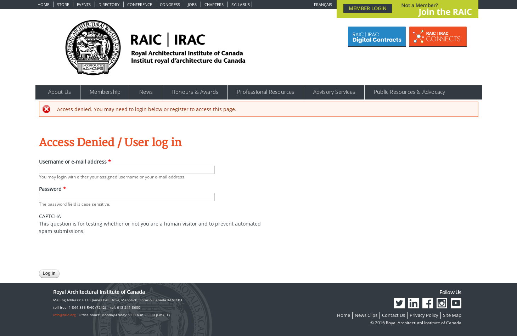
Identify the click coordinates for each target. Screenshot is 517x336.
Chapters (214, 4)
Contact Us (393, 315)
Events (84, 4)
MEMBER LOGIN (368, 8)
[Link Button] (377, 37)
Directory (109, 4)
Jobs (192, 4)
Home (43, 4)
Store (63, 4)
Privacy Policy (424, 315)
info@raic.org (64, 314)
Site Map (452, 315)
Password (52, 189)
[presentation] (93, 248)
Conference (139, 4)
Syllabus (240, 4)
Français (323, 4)
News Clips (366, 315)
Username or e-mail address (75, 161)
